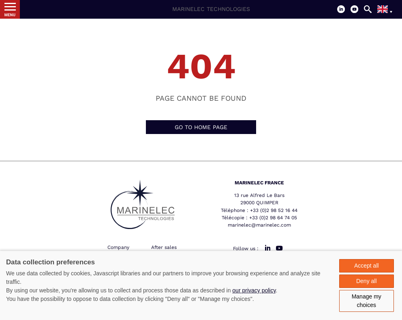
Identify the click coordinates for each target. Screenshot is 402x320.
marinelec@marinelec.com (259, 225)
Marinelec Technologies (211, 9)
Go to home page (201, 127)
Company (118, 247)
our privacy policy (254, 290)
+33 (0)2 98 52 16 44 (273, 210)
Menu (10, 15)
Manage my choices (366, 300)
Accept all (366, 265)
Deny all (366, 281)
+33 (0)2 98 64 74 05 (273, 218)
